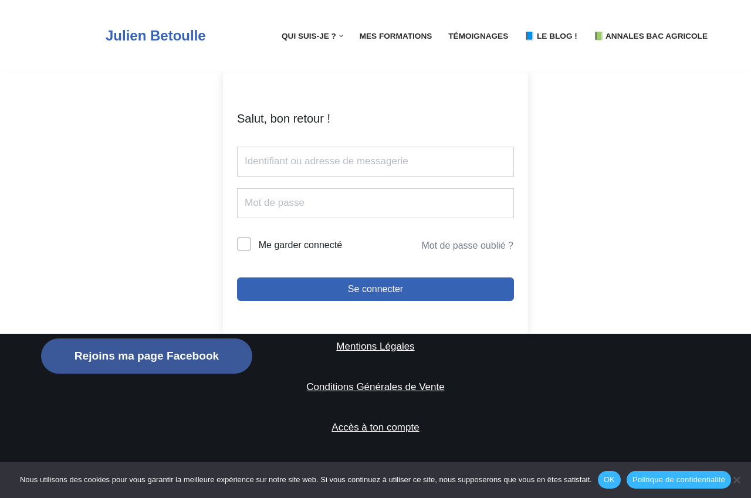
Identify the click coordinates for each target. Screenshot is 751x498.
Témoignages (478, 36)
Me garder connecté (300, 245)
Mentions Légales (375, 346)
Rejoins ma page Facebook (147, 356)
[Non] (736, 480)
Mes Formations (396, 36)
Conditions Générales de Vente (375, 386)
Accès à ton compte (375, 427)
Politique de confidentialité (678, 479)
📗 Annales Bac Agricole (651, 36)
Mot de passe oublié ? (467, 245)
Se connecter (375, 289)
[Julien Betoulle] (123, 36)
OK (609, 479)
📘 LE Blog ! (551, 36)
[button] (341, 36)
